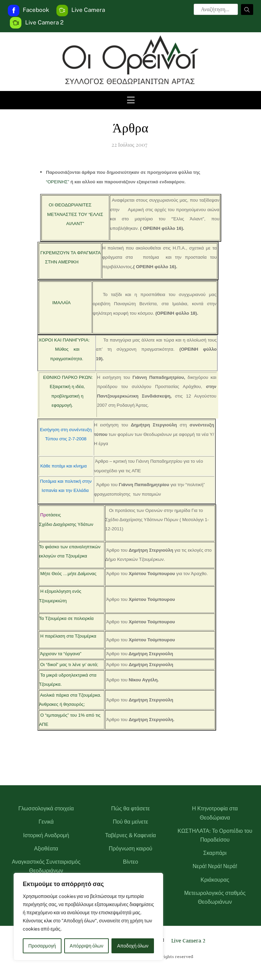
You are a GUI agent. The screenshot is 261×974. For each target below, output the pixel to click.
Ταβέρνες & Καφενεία (130, 835)
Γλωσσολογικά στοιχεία (46, 808)
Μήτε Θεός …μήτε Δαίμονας (68, 573)
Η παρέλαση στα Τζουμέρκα (68, 636)
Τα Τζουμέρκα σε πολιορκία (66, 618)
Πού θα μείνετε (130, 822)
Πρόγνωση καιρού (130, 848)
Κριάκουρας (215, 880)
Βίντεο (130, 862)
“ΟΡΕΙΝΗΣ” (57, 181)
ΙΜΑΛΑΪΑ (61, 302)
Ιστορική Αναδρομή (46, 835)
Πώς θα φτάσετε (130, 808)
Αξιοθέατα (46, 848)
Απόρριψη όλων (86, 946)
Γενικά (46, 822)
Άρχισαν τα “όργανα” (61, 653)
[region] (88, 916)
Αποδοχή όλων (133, 946)
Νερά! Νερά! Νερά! (215, 866)
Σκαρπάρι (215, 853)
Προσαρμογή (42, 946)
